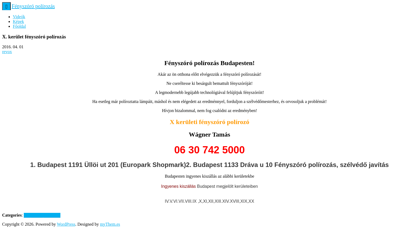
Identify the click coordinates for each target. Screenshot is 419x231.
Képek (18, 21)
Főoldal (19, 26)
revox (7, 51)
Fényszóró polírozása (42, 215)
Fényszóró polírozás (33, 6)
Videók (19, 16)
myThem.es (110, 224)
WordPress (66, 224)
